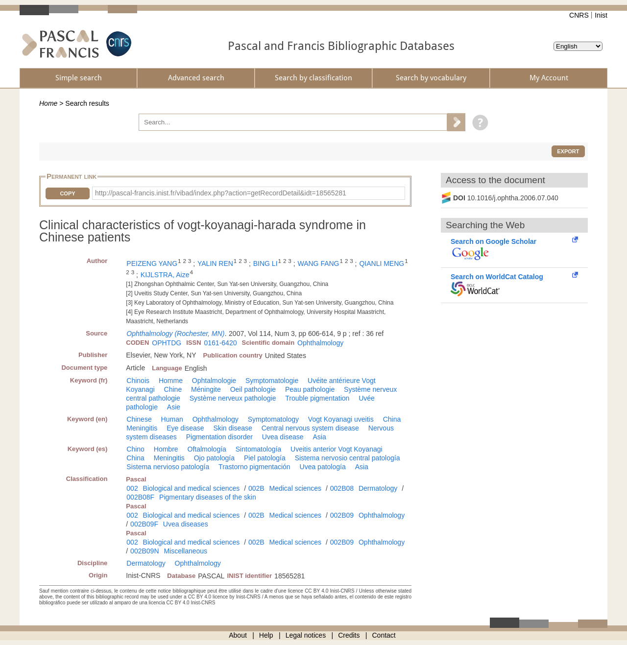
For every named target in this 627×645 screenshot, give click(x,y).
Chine (173, 389)
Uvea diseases (185, 524)
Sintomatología (258, 449)
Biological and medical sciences (191, 488)
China (392, 419)
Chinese (138, 419)
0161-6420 (220, 343)
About (238, 635)
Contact (384, 635)
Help (266, 635)
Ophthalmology (320, 343)
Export (568, 151)
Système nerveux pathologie (233, 398)
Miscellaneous (185, 551)
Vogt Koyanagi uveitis (341, 419)
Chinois (137, 380)
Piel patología (265, 458)
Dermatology (378, 488)
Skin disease (232, 428)
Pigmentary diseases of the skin (207, 497)
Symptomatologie (271, 380)
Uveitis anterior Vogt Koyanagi (336, 449)
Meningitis (141, 428)
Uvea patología (323, 467)
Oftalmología (207, 449)
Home (48, 103)
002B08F (140, 497)
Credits (349, 635)
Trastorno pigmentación (254, 467)
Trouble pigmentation (317, 398)
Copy (67, 193)
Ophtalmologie (214, 380)
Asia (319, 437)
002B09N (144, 551)
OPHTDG (166, 343)
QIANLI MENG (381, 263)
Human (172, 419)
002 (132, 488)
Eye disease (185, 428)
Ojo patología (214, 458)
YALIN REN (215, 263)
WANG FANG (318, 263)
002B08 (342, 488)
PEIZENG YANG (151, 263)
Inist (601, 15)
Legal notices (306, 635)
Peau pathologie (310, 389)
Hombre (166, 449)
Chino (135, 449)
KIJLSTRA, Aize (165, 275)
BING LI (265, 263)
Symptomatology (273, 419)
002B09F (144, 524)
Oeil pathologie (253, 389)
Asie (173, 407)
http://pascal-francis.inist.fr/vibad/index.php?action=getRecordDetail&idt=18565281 (220, 193)
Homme (171, 380)
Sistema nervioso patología (167, 467)
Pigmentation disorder (219, 437)
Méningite (206, 389)
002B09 (342, 515)
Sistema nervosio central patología (347, 458)
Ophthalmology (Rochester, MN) (175, 333)
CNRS (579, 15)
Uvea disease (283, 437)
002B (256, 488)
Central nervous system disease (310, 428)
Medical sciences (295, 488)
